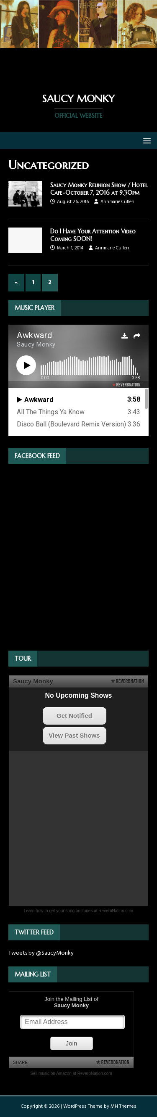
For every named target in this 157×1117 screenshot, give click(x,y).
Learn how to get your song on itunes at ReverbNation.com (78, 910)
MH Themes (123, 1106)
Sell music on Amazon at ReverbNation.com (71, 1073)
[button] (145, 140)
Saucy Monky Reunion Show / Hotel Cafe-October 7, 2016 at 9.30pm (98, 188)
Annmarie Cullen (117, 202)
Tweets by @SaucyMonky (41, 953)
